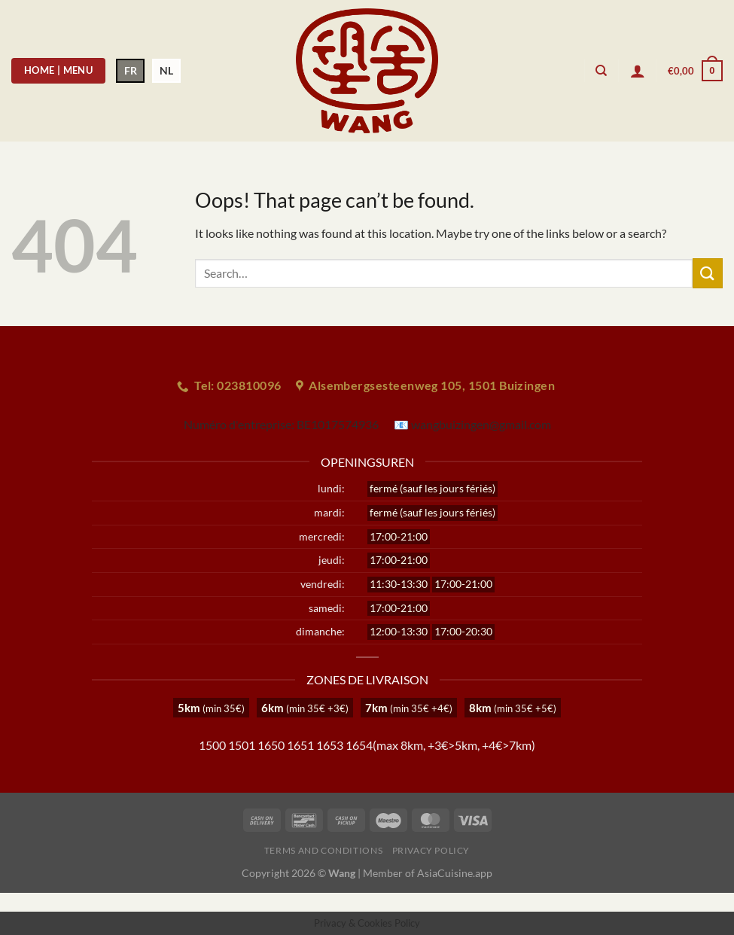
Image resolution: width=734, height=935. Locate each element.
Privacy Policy (431, 850)
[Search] (601, 70)
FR (130, 70)
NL (166, 70)
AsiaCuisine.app (454, 872)
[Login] (637, 70)
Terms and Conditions (323, 850)
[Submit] (708, 273)
